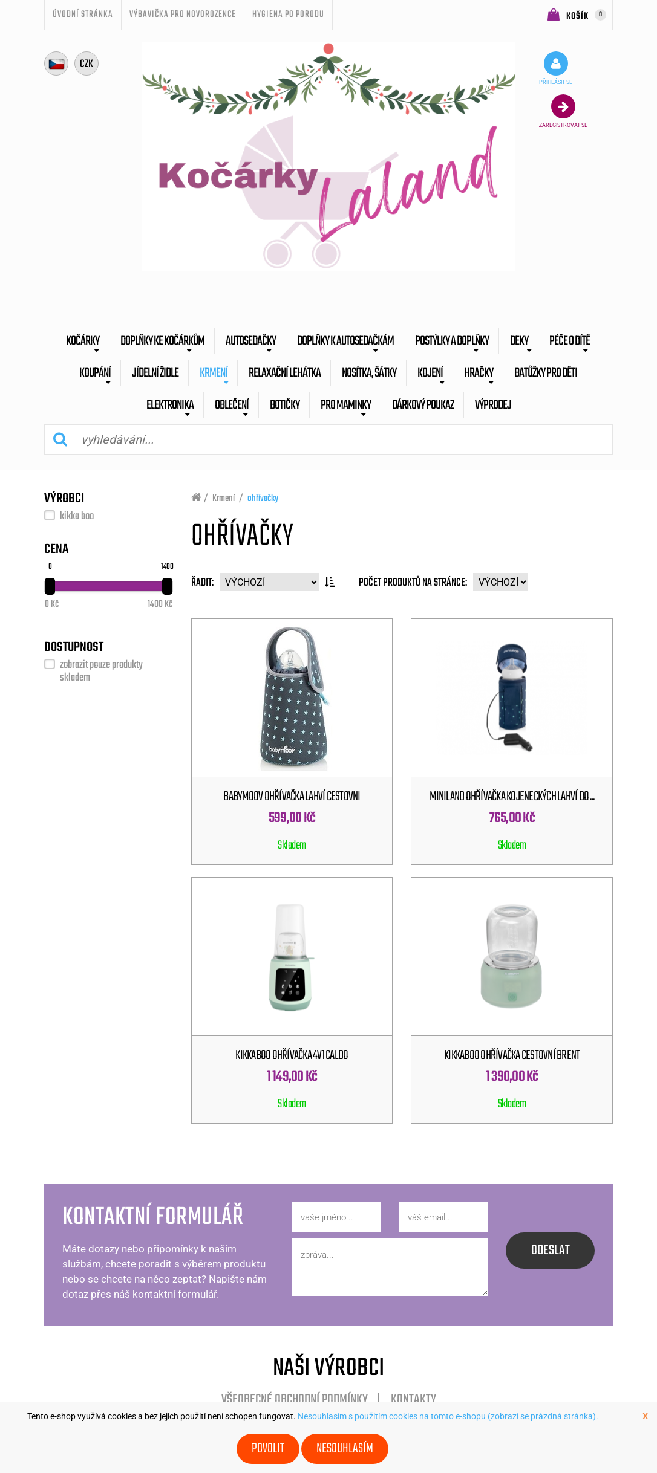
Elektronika (170, 405)
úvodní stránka (83, 14)
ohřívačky (262, 499)
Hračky (478, 373)
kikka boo (77, 516)
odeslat (550, 1250)
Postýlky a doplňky (452, 341)
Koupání (95, 373)
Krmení (213, 373)
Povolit (268, 1449)
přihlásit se (555, 68)
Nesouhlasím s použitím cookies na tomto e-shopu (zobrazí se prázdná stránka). (448, 1416)
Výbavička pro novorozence (182, 14)
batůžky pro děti (545, 373)
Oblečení (232, 405)
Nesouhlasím (344, 1449)
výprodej (493, 405)
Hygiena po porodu (288, 14)
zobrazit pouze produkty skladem (101, 671)
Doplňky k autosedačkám (345, 341)
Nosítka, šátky (369, 373)
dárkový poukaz (423, 405)
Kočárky (82, 341)
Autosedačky (251, 341)
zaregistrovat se (563, 111)
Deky (519, 341)
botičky (284, 405)
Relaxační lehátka (285, 373)
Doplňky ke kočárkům (162, 341)
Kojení (430, 373)
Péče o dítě (569, 341)
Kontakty (413, 1400)
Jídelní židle (155, 373)
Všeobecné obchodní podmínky (294, 1400)
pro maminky (346, 405)
